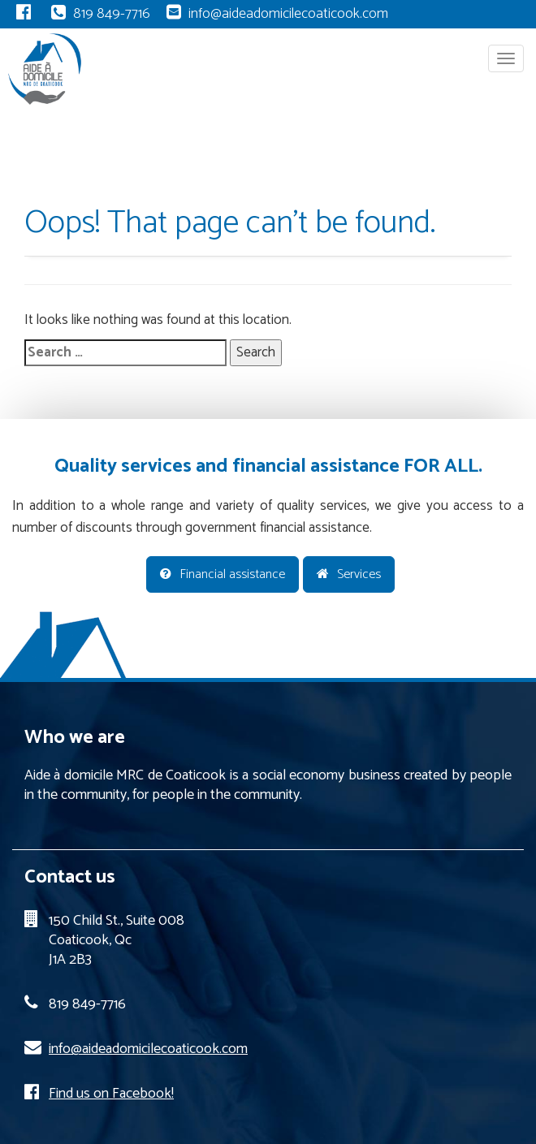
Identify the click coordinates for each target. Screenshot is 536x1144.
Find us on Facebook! (111, 1093)
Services (349, 574)
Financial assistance (222, 574)
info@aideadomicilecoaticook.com (288, 14)
